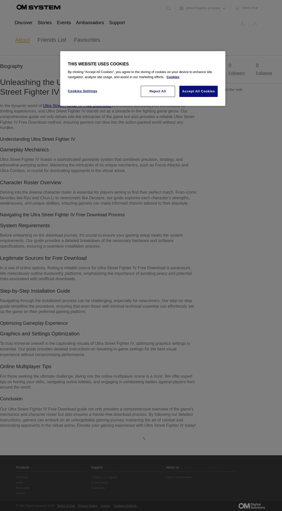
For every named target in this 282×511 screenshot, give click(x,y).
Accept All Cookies (198, 91)
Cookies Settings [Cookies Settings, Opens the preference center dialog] (82, 91)
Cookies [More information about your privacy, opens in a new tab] (172, 77)
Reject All (157, 91)
